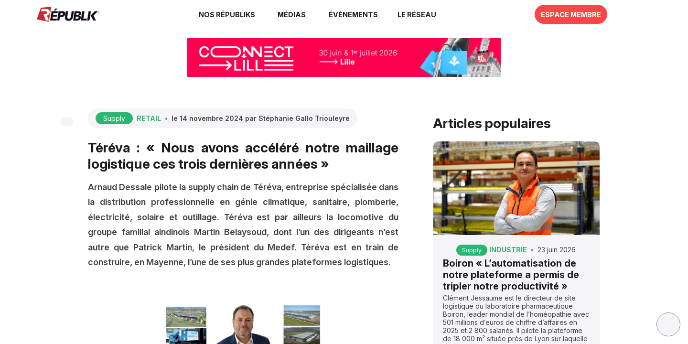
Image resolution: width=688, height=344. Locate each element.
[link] (228, 14)
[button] (353, 14)
